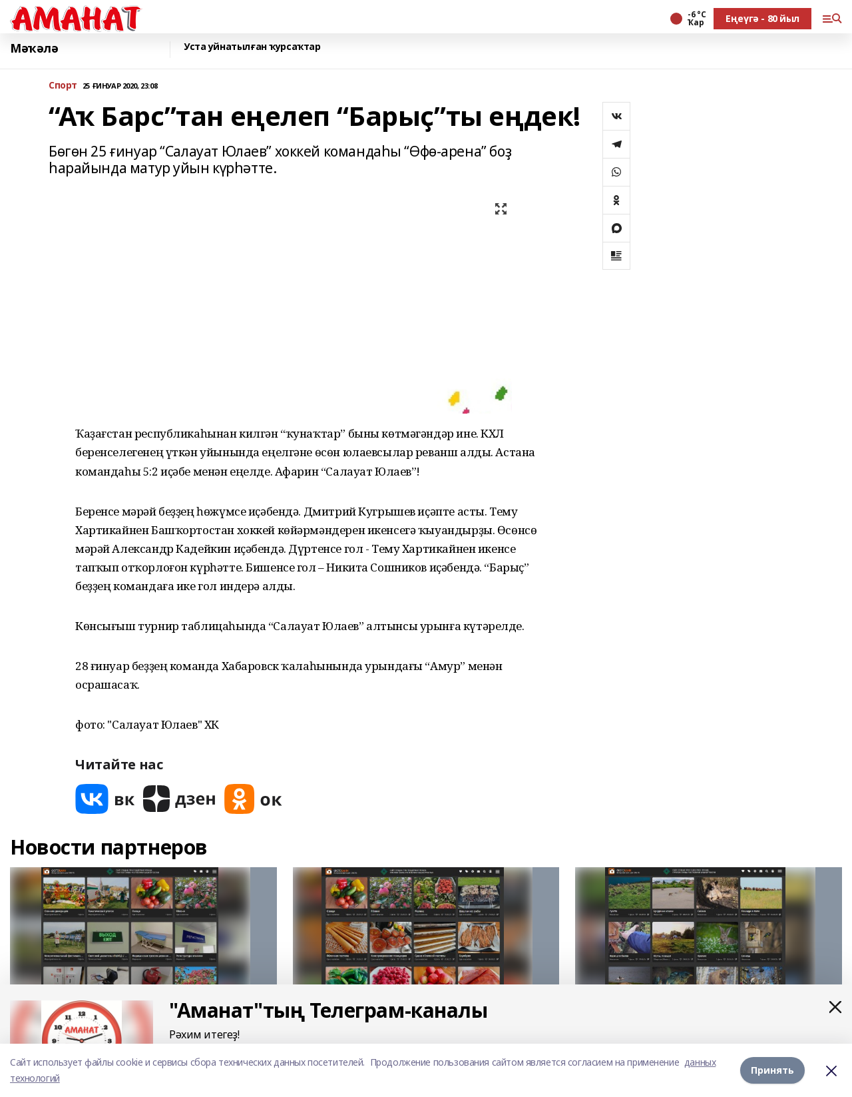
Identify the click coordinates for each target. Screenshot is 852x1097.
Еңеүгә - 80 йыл (762, 18)
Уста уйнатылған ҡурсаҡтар (252, 47)
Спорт (63, 85)
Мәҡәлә (34, 48)
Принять (772, 1070)
